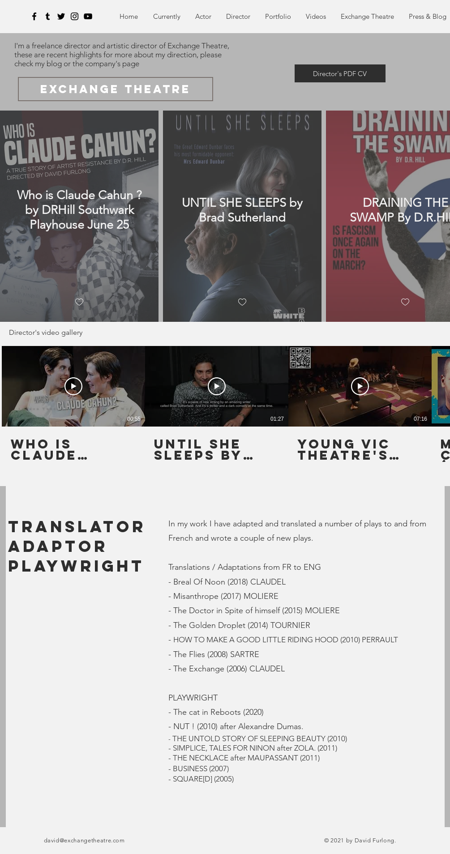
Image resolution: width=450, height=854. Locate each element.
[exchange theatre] (115, 89)
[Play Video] (73, 386)
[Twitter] (61, 16)
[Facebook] (34, 16)
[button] (278, 16)
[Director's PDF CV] (340, 73)
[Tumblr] (48, 16)
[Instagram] (74, 16)
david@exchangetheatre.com (84, 840)
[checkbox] (79, 302)
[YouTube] (88, 16)
